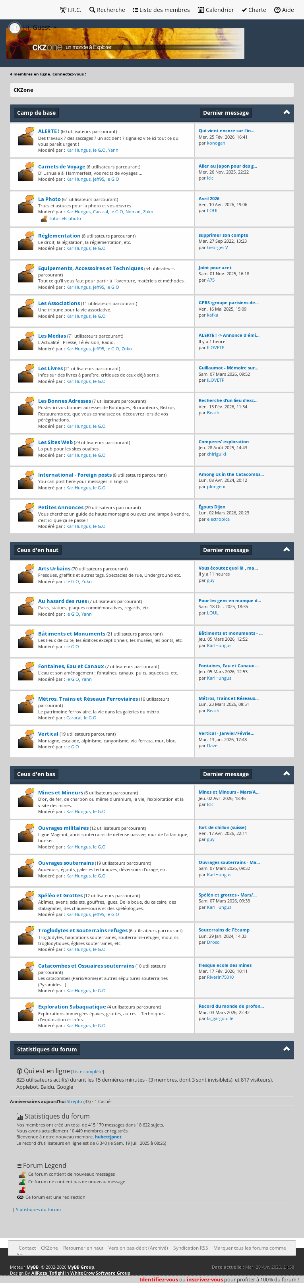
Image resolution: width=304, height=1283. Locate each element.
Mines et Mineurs (60, 792)
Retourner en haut (83, 1247)
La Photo (49, 199)
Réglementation (59, 235)
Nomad (133, 211)
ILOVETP (216, 347)
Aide (284, 10)
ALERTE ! (49, 131)
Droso (213, 942)
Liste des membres (161, 10)
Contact (27, 1247)
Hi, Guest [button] (30, 27)
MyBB (33, 1267)
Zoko (148, 211)
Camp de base (36, 112)
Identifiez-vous (159, 1279)
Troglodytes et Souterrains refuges (83, 930)
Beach (213, 412)
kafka (212, 315)
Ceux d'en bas (36, 774)
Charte (254, 10)
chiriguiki (216, 454)
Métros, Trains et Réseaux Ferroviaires (88, 698)
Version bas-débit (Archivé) (138, 1247)
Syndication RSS (190, 1247)
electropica (218, 519)
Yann (113, 150)
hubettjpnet (108, 1137)
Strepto (74, 1101)
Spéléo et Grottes (60, 895)
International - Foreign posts (75, 474)
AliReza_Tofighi (47, 1273)
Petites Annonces (60, 507)
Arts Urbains (54, 568)
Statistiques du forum (38, 1209)
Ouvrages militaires (63, 827)
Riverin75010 (220, 977)
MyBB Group (81, 1267)
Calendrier (216, 10)
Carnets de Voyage (61, 166)
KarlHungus (78, 150)
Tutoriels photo (65, 218)
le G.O (99, 150)
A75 (211, 280)
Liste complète (88, 1071)
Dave (212, 745)
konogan (216, 143)
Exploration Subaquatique (72, 1006)
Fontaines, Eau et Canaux (71, 666)
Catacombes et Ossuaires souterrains (86, 965)
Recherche (107, 10)
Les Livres (50, 368)
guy (211, 580)
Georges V (217, 247)
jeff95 (98, 179)
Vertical (48, 733)
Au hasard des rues (62, 601)
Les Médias (52, 335)
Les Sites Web (55, 442)
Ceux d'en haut (37, 550)
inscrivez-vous (205, 1279)
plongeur (216, 486)
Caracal (100, 211)
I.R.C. (70, 10)
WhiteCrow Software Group (100, 1273)
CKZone (23, 89)
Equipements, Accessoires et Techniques (90, 268)
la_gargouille (220, 1018)
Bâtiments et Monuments (71, 633)
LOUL (213, 210)
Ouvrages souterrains (66, 862)
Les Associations (59, 303)
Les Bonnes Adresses (64, 400)
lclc (210, 178)
